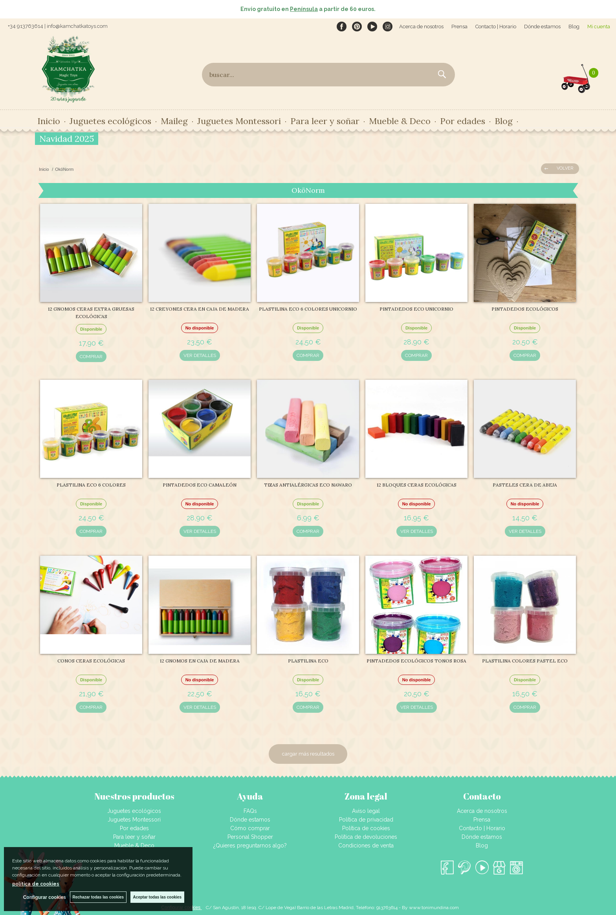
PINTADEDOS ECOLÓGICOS (524, 309)
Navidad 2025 (66, 138)
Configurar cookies (44, 897)
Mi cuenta (598, 26)
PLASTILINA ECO (308, 661)
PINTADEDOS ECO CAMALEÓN (199, 485)
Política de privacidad (366, 819)
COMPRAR (91, 356)
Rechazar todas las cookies (98, 897)
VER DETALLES (199, 355)
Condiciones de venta (366, 845)
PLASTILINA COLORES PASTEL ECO (525, 661)
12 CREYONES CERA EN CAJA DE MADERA (199, 309)
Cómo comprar (250, 828)
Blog (573, 26)
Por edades (462, 120)
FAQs (250, 811)
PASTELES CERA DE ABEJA (525, 485)
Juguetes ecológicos (110, 120)
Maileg (174, 120)
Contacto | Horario (495, 26)
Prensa (459, 26)
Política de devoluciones (366, 837)
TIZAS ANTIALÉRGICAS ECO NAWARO (308, 485)
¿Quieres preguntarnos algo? (250, 845)
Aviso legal (366, 811)
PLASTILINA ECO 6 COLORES (91, 485)
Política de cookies (366, 828)
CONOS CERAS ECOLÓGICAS (91, 661)
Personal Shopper (250, 837)
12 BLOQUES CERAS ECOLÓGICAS (416, 485)
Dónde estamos (542, 26)
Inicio (48, 120)
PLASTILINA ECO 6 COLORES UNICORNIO (308, 309)
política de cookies (35, 884)
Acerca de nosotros (421, 26)
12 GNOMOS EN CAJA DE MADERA (200, 661)
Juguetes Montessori (239, 120)
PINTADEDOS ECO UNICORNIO (416, 309)
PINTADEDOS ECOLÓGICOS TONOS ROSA (416, 661)
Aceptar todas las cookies (157, 897)
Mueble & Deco (400, 120)
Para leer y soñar (324, 120)
